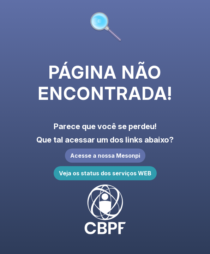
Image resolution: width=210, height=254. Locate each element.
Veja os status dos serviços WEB (105, 173)
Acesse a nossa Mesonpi (105, 155)
